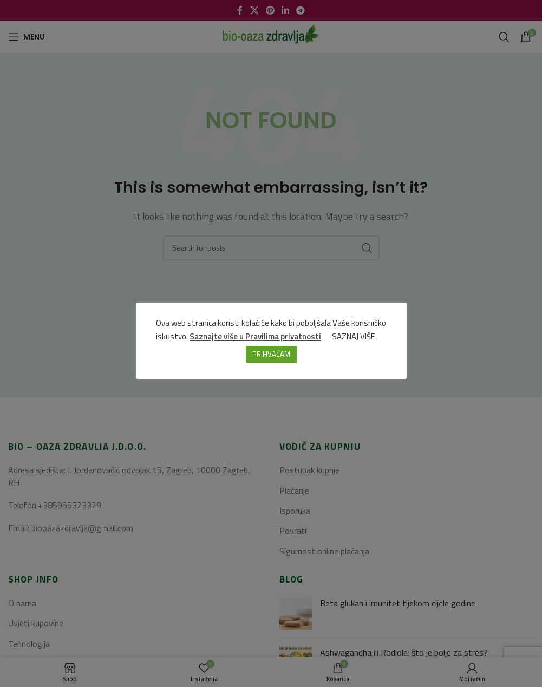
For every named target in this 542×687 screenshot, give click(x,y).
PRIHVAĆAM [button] (271, 354)
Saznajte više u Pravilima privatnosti (255, 336)
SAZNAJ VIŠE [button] (353, 336)
